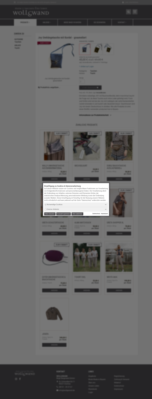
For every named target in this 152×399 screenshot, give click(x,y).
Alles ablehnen (77, 214)
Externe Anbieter (52, 209)
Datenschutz (96, 213)
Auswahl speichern (63, 214)
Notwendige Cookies (53, 205)
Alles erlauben (49, 214)
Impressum (104, 213)
